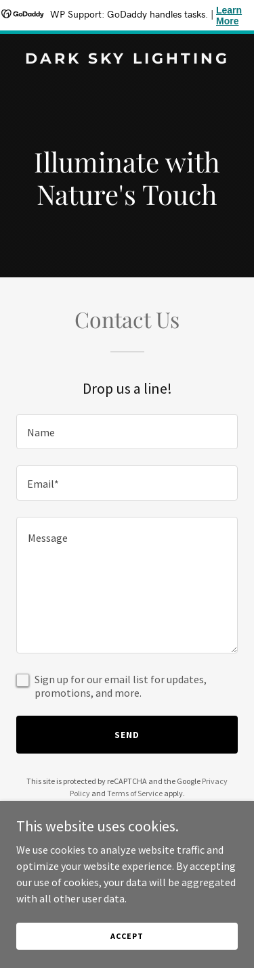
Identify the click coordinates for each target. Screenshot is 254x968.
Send (127, 735)
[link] (127, 59)
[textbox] (127, 431)
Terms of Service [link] (135, 793)
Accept (126, 936)
